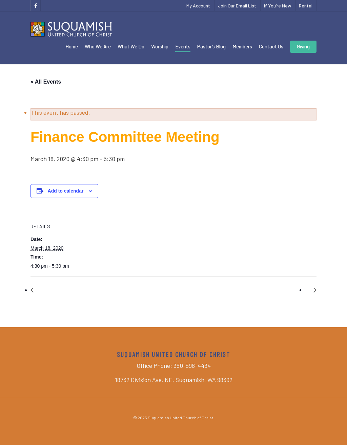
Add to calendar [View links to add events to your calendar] (66, 191)
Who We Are (98, 46)
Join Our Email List (237, 5)
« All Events (45, 82)
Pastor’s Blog (211, 46)
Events (182, 46)
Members (242, 46)
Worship (159, 46)
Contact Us (271, 46)
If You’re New (277, 5)
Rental (305, 5)
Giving (303, 46)
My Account (198, 5)
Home (71, 46)
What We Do (131, 46)
